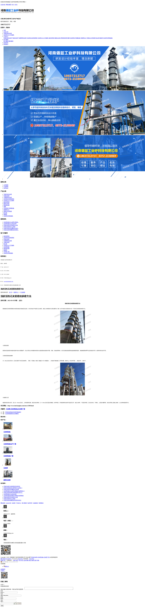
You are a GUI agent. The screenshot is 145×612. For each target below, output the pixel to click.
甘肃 (35, 560)
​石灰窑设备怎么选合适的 (10, 223)
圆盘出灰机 (58, 38)
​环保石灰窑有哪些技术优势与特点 (12, 500)
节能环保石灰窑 (8, 33)
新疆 (32, 560)
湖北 (30, 560)
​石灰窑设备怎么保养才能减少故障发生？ (14, 491)
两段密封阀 (64, 38)
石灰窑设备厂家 (8, 456)
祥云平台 (20, 558)
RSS (13, 4)
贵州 (17, 560)
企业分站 (3, 4)
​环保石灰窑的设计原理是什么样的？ (13, 488)
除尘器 (97, 38)
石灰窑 (8, 409)
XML (16, 4)
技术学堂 (6, 42)
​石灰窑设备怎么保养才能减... (11, 222)
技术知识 (6, 188)
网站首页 (3, 503)
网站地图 (8, 4)
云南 (14, 560)
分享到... (3, 570)
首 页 (10, 292)
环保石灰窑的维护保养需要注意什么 (13, 492)
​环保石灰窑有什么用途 (9, 226)
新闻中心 (16, 292)
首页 (5, 30)
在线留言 (35, 503)
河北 (22, 560)
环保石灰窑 (6, 239)
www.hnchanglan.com (8, 281)
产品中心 (6, 36)
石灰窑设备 (6, 247)
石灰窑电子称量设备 (75, 38)
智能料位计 (84, 38)
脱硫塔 (101, 38)
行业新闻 (6, 186)
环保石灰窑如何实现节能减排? (13, 412)
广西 (19, 560)
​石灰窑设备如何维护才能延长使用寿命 (14, 495)
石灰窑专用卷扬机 (108, 38)
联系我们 (6, 44)
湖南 (27, 560)
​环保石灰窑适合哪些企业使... (11, 228)
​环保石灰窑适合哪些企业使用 (11, 489)
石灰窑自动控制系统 (32, 38)
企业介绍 (6, 31)
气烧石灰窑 (15, 38)
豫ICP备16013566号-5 (6, 558)
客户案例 (6, 39)
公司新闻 (6, 185)
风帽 (68, 38)
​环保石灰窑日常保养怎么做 (11, 225)
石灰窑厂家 (6, 251)
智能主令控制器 (91, 38)
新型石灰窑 (7, 480)
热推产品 (3, 560)
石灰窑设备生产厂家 (10, 444)
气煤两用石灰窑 (22, 38)
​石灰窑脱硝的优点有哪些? (12, 413)
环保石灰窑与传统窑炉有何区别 (12, 486)
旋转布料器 (52, 38)
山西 (25, 560)
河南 (38, 560)
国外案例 (11, 41)
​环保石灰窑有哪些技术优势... (11, 230)
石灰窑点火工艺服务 (9, 35)
